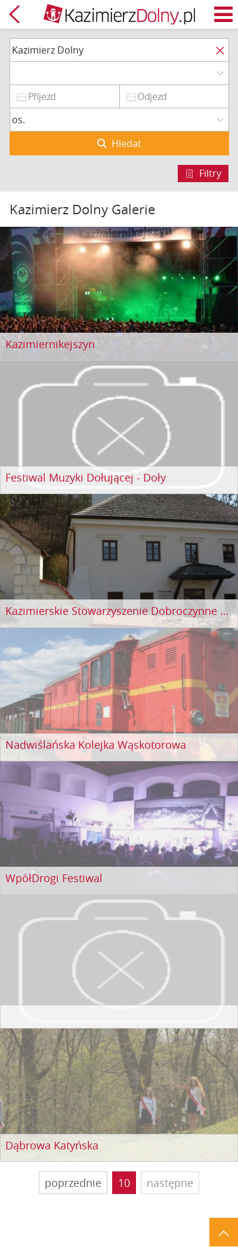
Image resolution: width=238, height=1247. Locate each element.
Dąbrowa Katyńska (51, 1145)
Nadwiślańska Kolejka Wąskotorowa (95, 745)
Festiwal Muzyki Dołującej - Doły (85, 478)
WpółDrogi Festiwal (54, 878)
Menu (223, 14)
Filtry (210, 173)
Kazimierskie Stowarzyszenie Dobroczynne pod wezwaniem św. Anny (119, 611)
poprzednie (73, 1183)
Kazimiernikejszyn (50, 344)
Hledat (126, 143)
